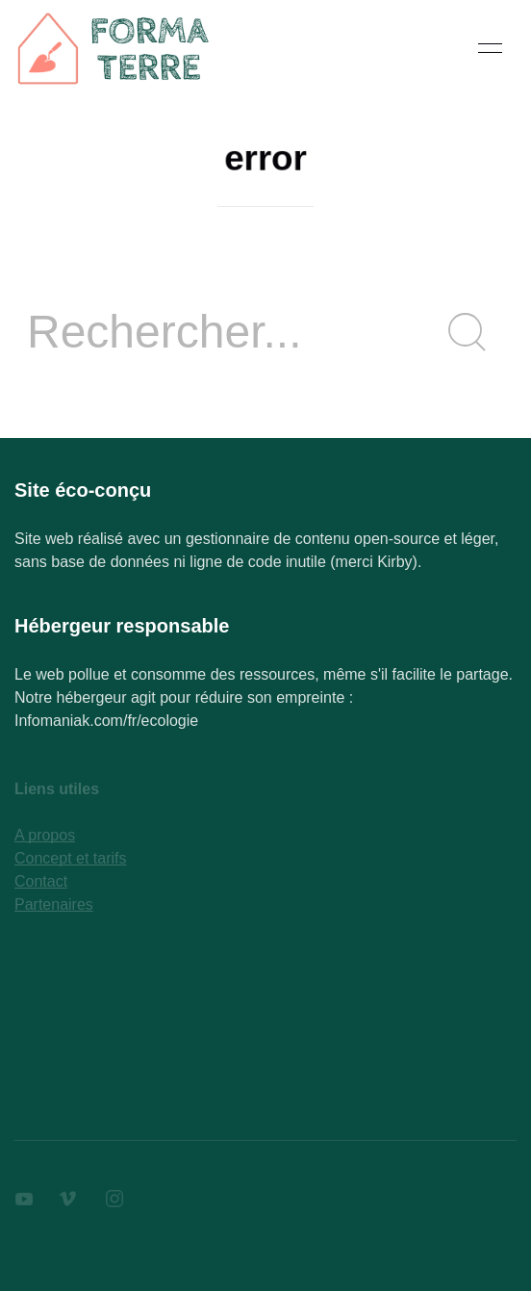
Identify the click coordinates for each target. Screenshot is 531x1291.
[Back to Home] (115, 48)
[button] (490, 48)
